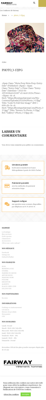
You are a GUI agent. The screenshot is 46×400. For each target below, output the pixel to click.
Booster (5, 298)
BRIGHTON (6, 282)
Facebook (5, 252)
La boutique (6, 232)
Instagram (6, 255)
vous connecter (16, 145)
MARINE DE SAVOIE (9, 273)
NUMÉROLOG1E (8, 269)
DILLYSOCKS (6, 288)
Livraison (5, 310)
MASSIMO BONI (8, 277)
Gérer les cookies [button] (11, 394)
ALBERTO (5, 284)
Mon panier (6, 314)
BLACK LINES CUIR (9, 286)
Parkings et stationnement (12, 307)
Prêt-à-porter (7, 236)
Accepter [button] (25, 394)
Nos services (7, 234)
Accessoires (6, 241)
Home (4, 15)
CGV (3, 316)
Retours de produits (9, 312)
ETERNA (5, 271)
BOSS (4, 266)
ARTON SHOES (7, 275)
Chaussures (6, 239)
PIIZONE (5, 280)
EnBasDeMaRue (8, 257)
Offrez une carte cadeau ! (11, 243)
